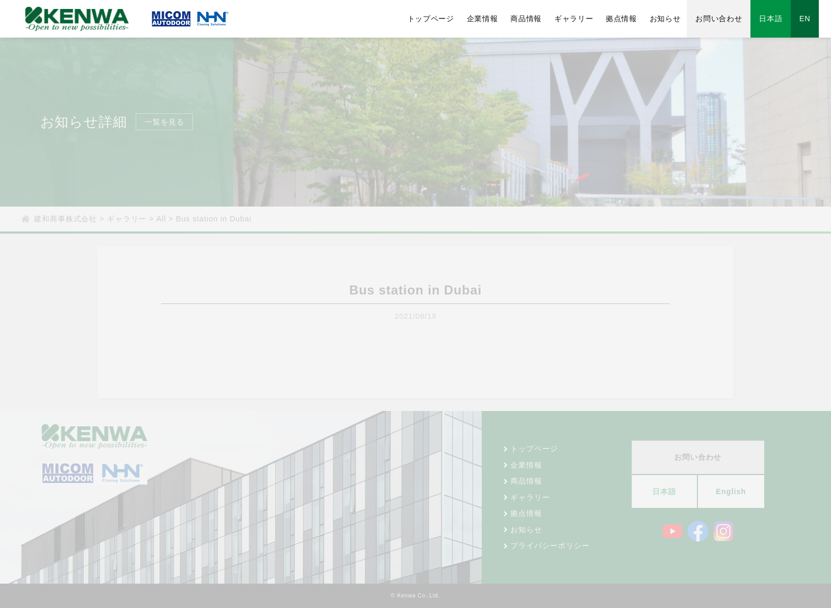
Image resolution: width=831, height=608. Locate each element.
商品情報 (535, 18)
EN (817, 18)
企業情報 (491, 18)
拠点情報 (631, 18)
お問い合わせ (730, 18)
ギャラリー (583, 18)
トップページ (438, 18)
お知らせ (676, 18)
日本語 (782, 18)
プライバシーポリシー (549, 545)
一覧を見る (164, 122)
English (731, 491)
